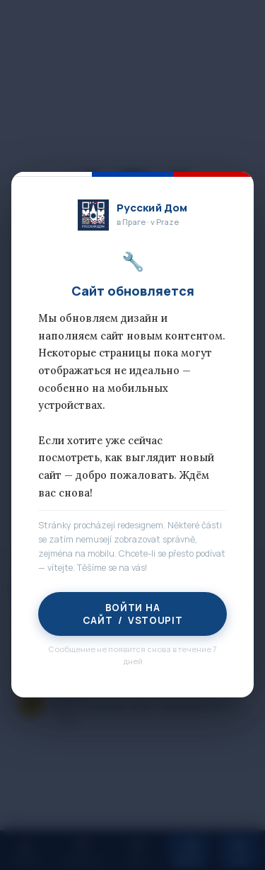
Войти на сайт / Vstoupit (132, 614)
